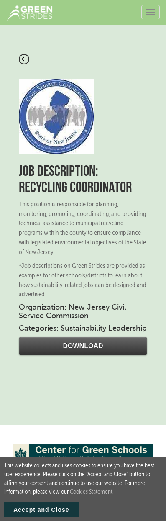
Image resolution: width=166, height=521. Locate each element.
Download (83, 345)
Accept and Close (41, 513)
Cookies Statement (91, 495)
